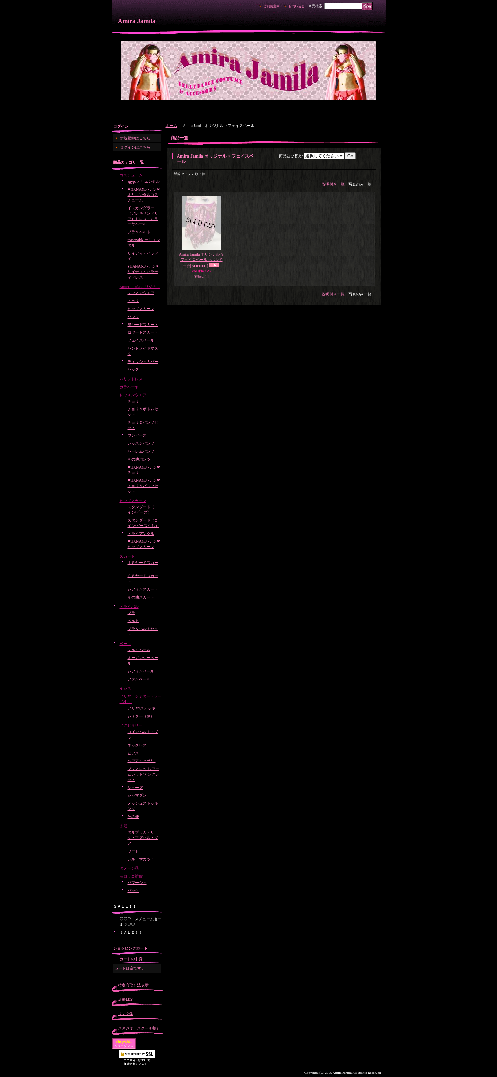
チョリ (133, 301)
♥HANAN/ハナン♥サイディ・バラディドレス (143, 271)
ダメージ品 (129, 868)
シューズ (135, 787)
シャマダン (137, 795)
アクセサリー (131, 725)
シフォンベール (141, 671)
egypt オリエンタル (144, 181)
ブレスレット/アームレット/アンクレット (143, 774)
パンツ (133, 317)
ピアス (133, 753)
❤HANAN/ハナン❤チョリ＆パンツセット (144, 486)
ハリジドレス (131, 379)
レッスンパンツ (141, 443)
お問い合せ (296, 6)
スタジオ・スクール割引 (139, 1028)
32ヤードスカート (143, 332)
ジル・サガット (141, 859)
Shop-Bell (124, 1041)
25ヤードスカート (143, 325)
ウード (133, 851)
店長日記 (125, 999)
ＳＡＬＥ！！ (131, 932)
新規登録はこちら (135, 138)
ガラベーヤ (129, 387)
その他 (133, 816)
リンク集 (125, 1014)
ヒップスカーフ (141, 309)
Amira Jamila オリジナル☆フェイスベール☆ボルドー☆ (201, 260)
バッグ (133, 369)
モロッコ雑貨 (131, 876)
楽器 (123, 826)
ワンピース (137, 435)
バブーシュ (137, 882)
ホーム (171, 125)
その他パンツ (139, 459)
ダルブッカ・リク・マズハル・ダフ (143, 837)
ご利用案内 (272, 6)
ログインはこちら (135, 147)
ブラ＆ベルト (139, 232)
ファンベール (139, 679)
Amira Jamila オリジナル (140, 287)
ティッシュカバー (143, 362)
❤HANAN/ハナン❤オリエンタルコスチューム (144, 195)
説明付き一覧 (333, 184)
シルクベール (139, 650)
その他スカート (141, 597)
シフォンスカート (143, 589)
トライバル (129, 607)
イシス (125, 688)
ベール (125, 644)
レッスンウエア (141, 293)
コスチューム (131, 175)
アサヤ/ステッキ (141, 708)
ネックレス (137, 745)
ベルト (133, 621)
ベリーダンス (123, 1046)
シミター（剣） (141, 716)
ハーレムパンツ (141, 451)
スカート (127, 556)
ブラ (131, 613)
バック (133, 890)
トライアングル (141, 533)
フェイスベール (141, 340)
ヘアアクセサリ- (142, 761)
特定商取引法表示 (133, 985)
